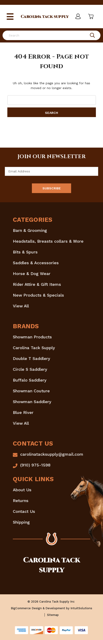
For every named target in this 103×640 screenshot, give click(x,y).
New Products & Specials (38, 295)
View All (21, 305)
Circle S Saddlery (30, 369)
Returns (20, 500)
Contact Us (24, 511)
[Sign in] (78, 16)
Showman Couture (31, 390)
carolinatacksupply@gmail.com (51, 454)
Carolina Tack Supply (34, 347)
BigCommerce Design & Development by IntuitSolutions (51, 608)
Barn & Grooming (30, 230)
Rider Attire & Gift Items (37, 284)
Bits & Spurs (25, 252)
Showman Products (32, 336)
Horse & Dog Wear (31, 273)
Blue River (23, 412)
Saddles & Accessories (36, 262)
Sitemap (53, 615)
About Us (22, 489)
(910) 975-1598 (35, 465)
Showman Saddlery (32, 401)
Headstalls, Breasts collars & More (48, 241)
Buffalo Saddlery (30, 380)
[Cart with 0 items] (90, 16)
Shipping (21, 522)
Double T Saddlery (31, 358)
